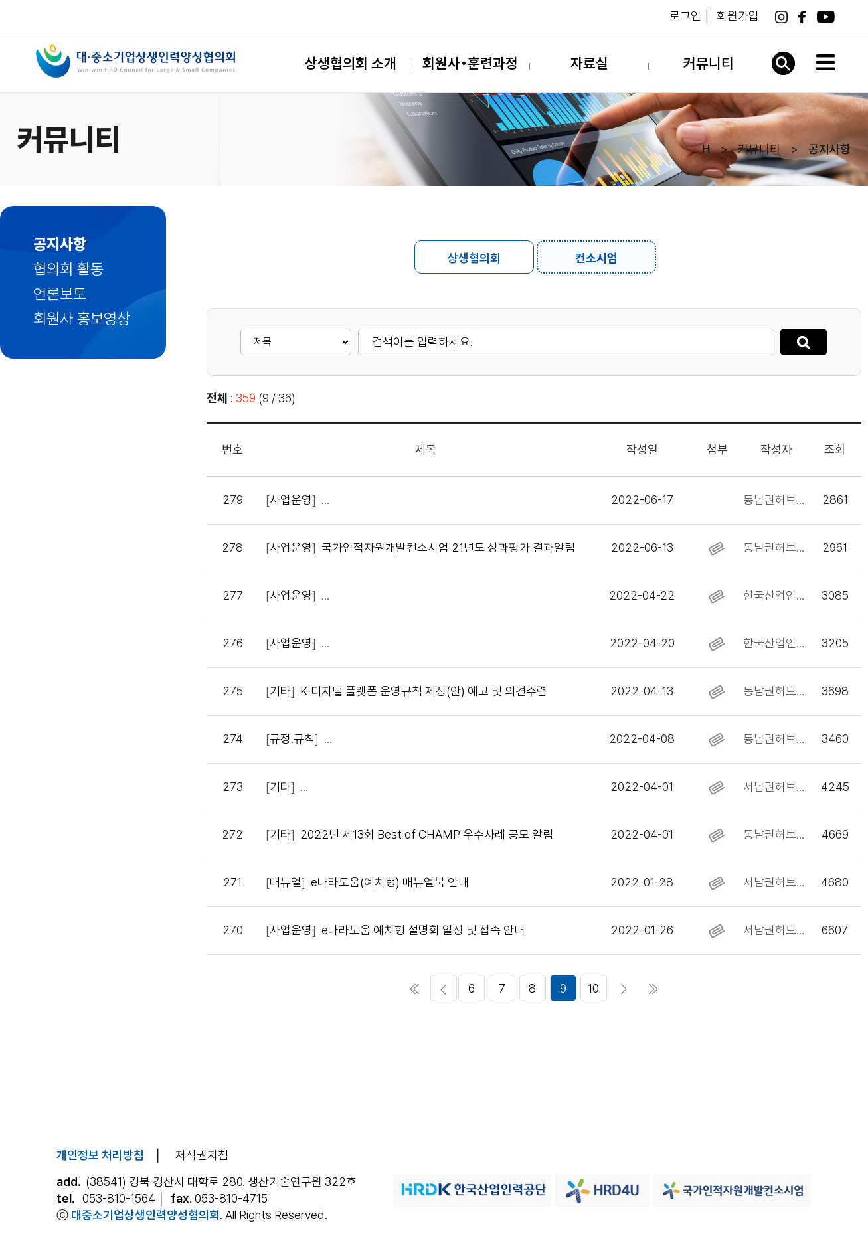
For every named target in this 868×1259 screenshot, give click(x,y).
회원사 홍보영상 (81, 318)
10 (593, 988)
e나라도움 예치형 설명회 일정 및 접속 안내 (423, 930)
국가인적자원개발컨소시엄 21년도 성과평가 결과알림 (448, 547)
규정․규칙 (292, 739)
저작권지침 (201, 1155)
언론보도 (59, 294)
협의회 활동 (68, 269)
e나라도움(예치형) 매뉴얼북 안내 (390, 882)
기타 (280, 691)
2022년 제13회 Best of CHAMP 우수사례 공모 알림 (426, 834)
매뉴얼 (286, 882)
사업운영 (291, 500)
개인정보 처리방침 (100, 1155)
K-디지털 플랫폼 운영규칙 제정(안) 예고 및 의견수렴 (423, 691)
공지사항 (59, 244)
